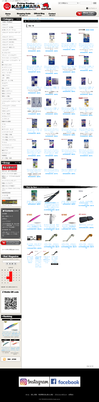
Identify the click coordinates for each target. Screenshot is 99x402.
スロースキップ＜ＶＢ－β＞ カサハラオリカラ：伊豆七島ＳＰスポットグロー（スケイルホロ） (11, 328)
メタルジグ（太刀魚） (8, 27)
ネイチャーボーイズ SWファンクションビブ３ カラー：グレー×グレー (51, 221)
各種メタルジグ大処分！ (8, 186)
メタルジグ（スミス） (8, 44)
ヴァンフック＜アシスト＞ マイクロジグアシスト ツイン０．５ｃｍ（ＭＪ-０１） (34, 40)
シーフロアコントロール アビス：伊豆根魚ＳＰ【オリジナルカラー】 (34, 221)
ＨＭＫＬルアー (6, 111)
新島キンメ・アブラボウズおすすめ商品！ (11, 177)
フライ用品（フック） (8, 137)
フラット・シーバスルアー (9, 55)
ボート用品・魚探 (7, 158)
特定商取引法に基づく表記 (45, 394)
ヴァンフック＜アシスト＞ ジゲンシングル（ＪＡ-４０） (86, 104)
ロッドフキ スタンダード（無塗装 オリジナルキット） (34, 240)
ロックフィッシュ (7, 67)
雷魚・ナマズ (5, 88)
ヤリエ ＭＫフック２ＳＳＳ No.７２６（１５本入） (69, 197)
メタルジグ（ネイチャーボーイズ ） (11, 33)
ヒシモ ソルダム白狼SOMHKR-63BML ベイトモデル (86, 197)
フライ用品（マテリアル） (9, 140)
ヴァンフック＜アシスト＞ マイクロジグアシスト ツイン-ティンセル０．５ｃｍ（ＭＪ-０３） (86, 41)
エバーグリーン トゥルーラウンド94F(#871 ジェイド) (5, 346)
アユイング (5, 108)
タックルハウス (6, 52)
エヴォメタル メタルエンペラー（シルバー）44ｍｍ (69, 239)
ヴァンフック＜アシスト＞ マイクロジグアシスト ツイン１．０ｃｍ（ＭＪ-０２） (51, 40)
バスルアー (5, 85)
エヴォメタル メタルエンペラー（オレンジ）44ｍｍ (86, 239)
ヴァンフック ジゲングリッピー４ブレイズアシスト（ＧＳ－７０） (34, 165)
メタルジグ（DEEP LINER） (9, 39)
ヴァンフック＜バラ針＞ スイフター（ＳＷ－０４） (69, 61)
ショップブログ (39, 14)
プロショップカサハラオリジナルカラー (11, 189)
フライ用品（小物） (7, 134)
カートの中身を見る (11, 243)
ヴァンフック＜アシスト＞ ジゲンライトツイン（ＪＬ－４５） (51, 125)
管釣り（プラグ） (7, 93)
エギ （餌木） (6, 78)
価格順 (87, 29)
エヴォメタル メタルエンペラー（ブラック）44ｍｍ (54, 257)
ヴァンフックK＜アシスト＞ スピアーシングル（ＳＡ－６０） (86, 125)
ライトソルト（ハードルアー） (10, 58)
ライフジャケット (7, 145)
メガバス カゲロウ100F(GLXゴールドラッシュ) (46, 257)
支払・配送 (34, 394)
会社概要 (4, 213)
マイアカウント (92, 8)
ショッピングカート (86, 13)
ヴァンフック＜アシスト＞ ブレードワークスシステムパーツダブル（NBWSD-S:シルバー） (86, 147)
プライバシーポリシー (61, 394)
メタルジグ (5, 24)
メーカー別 (5, 195)
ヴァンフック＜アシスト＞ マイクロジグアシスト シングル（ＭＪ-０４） (51, 62)
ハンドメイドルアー (7, 99)
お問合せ (52, 14)
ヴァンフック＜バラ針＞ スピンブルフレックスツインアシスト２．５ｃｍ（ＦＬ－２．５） (69, 41)
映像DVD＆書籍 (6, 121)
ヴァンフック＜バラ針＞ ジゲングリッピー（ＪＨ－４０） (34, 125)
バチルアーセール (9, 203)
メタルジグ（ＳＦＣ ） (8, 37)
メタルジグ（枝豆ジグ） (8, 47)
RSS (9, 359)
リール (4, 124)
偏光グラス (5, 150)
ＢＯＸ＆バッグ (6, 153)
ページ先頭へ (90, 366)
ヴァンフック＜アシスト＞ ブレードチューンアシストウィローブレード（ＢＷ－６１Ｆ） (51, 147)
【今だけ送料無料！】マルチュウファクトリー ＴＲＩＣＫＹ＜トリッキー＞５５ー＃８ (38, 259)
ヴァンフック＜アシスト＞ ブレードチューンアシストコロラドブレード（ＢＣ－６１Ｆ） (34, 147)
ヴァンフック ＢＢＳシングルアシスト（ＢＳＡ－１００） (69, 165)
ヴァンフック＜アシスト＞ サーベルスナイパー (34, 103)
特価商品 (4, 155)
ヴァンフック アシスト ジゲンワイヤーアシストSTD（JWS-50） (69, 125)
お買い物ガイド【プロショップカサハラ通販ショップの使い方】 (10, 234)
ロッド (4, 126)
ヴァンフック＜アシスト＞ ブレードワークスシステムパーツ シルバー (69, 146)
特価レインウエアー (7, 183)
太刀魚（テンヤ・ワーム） (9, 30)
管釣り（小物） (6, 96)
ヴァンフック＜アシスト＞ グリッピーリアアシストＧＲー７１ (51, 165)
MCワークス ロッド (8, 129)
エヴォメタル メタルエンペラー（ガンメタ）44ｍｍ (51, 239)
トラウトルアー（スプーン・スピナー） (11, 102)
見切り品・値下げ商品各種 (9, 168)
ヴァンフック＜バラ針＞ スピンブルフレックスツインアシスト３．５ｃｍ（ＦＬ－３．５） (34, 63)
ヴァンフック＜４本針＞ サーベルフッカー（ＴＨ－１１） (51, 83)
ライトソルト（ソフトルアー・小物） (11, 61)
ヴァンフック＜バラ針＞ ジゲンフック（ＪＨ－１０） (34, 82)
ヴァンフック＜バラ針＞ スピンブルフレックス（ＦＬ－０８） (86, 62)
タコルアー (5, 83)
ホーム (8, 14)
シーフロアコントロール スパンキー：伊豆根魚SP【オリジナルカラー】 (69, 221)
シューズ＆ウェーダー (8, 147)
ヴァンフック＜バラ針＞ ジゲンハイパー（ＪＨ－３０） (51, 104)
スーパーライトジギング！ (9, 180)
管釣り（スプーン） (7, 91)
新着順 (92, 29)
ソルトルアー (5, 50)
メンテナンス (5, 119)
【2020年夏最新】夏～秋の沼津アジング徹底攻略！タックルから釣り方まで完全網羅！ (10, 225)
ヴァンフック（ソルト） (47, 18)
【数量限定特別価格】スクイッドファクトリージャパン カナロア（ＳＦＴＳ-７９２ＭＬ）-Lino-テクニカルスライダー (51, 199)
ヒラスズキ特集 (6, 198)
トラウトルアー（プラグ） (9, 105)
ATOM (14, 359)
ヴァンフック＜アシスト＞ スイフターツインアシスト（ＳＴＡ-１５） (69, 83)
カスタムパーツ (6, 116)
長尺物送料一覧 (6, 229)
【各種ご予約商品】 (7, 22)
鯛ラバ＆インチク (7, 65)
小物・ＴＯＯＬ (6, 75)
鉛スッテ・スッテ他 (7, 80)
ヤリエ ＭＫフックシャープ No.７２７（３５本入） (34, 197)
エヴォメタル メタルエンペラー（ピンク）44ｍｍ (30, 257)
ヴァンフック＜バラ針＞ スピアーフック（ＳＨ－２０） (86, 83)
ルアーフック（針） (7, 70)
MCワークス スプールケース (86, 220)
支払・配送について (24, 14)
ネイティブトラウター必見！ (10, 173)
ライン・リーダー (7, 72)
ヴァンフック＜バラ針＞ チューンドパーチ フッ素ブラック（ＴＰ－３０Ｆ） (69, 104)
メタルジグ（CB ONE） (8, 42)
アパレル (4, 142)
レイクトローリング (7, 132)
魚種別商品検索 (6, 192)
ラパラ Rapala (6, 113)
